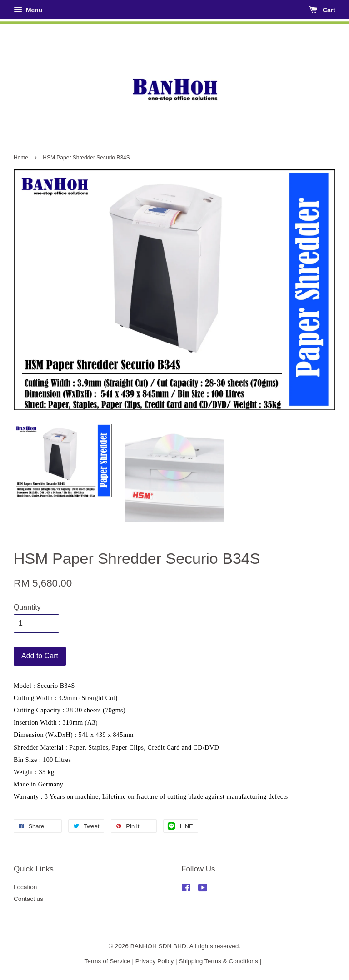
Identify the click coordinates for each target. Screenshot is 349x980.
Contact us (28, 898)
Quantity (27, 607)
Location (25, 887)
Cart (322, 10)
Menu (28, 10)
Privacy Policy (154, 961)
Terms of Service (107, 961)
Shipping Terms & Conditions (218, 961)
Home (21, 157)
